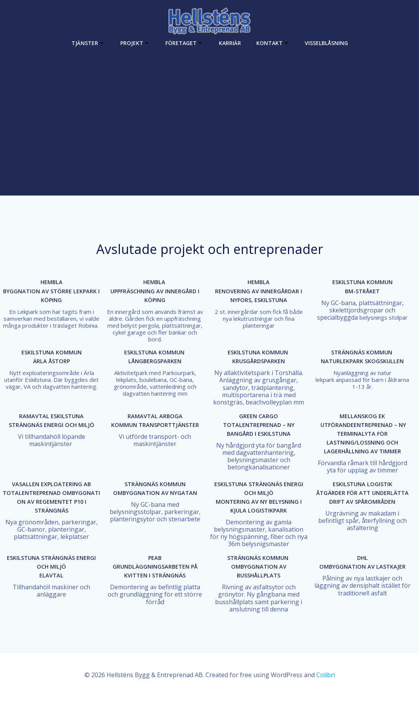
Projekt (135, 42)
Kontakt (273, 42)
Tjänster (88, 42)
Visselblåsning (326, 42)
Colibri (325, 682)
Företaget (184, 42)
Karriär (230, 42)
